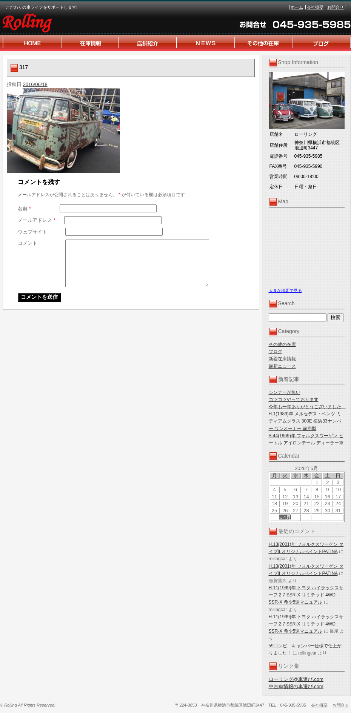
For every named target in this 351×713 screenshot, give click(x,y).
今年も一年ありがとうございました (307, 406)
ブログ (275, 351)
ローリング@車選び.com (296, 679)
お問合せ (335, 7)
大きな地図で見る (285, 290)
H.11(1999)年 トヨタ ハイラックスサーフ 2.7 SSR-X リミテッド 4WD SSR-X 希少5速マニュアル (306, 595)
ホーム (297, 7)
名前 (24, 208)
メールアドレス (36, 220)
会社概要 (315, 7)
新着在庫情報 (282, 358)
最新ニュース (282, 366)
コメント (27, 243)
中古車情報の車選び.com (296, 686)
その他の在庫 (282, 344)
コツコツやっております (294, 399)
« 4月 (285, 517)
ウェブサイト (32, 232)
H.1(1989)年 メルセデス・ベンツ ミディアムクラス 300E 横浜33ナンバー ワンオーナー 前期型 (305, 421)
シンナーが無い (284, 392)
